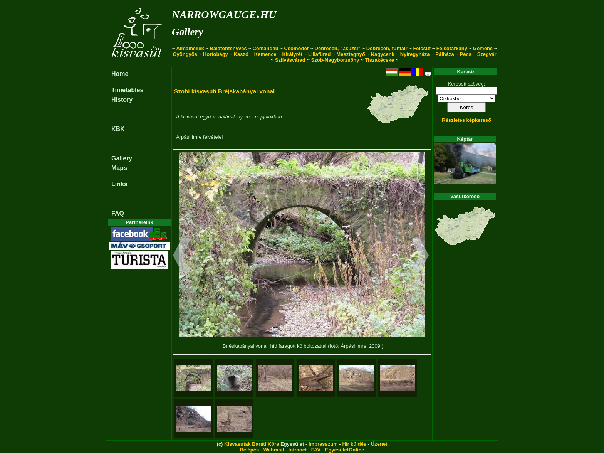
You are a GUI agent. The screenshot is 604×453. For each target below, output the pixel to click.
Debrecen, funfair (387, 48)
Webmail (273, 450)
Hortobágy (215, 54)
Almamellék (190, 48)
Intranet (298, 450)
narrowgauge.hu (224, 13)
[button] (181, 256)
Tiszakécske (379, 60)
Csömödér (296, 48)
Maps (119, 168)
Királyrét (292, 54)
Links (119, 184)
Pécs (465, 54)
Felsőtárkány (451, 48)
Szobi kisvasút (194, 91)
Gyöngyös (185, 54)
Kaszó (241, 54)
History (122, 99)
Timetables (127, 90)
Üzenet (379, 444)
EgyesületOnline (344, 450)
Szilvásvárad (290, 60)
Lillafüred (319, 54)
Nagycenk (382, 54)
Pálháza (444, 54)
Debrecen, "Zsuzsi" (338, 48)
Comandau (265, 48)
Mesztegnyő (350, 54)
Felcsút (422, 48)
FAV (315, 450)
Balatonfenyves (228, 48)
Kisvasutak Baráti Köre (251, 444)
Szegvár (487, 54)
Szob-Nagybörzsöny (335, 60)
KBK (118, 129)
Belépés (249, 450)
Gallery (187, 32)
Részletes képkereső (466, 120)
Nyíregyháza (415, 54)
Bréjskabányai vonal (246, 91)
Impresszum (323, 444)
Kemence (265, 54)
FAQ (117, 213)
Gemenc (483, 48)
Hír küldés (354, 444)
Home (119, 74)
